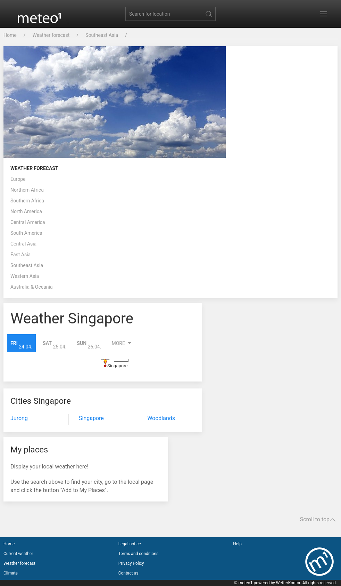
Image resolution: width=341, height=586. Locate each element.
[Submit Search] (209, 14)
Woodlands (161, 418)
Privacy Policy (131, 563)
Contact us (128, 573)
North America (26, 211)
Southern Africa (27, 200)
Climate (10, 573)
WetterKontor (288, 582)
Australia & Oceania (31, 287)
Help (237, 543)
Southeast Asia (101, 35)
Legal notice (129, 543)
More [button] (122, 343)
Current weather (18, 553)
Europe (17, 179)
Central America (27, 222)
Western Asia (24, 276)
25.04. (54, 345)
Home (10, 35)
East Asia (20, 254)
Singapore (117, 365)
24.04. (21, 345)
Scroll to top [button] (318, 519)
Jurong (19, 418)
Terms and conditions (138, 553)
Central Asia (23, 244)
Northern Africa (27, 190)
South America (26, 233)
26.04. (89, 345)
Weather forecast (50, 35)
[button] (323, 14)
